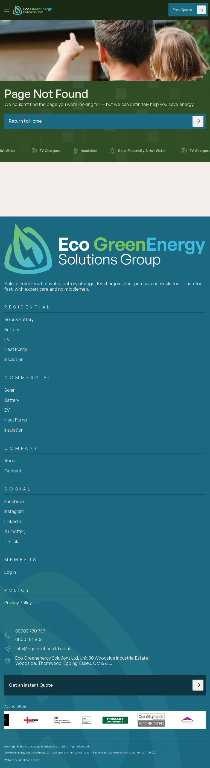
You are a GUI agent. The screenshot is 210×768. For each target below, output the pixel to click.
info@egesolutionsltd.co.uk (43, 648)
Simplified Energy (28, 759)
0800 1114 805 (29, 639)
